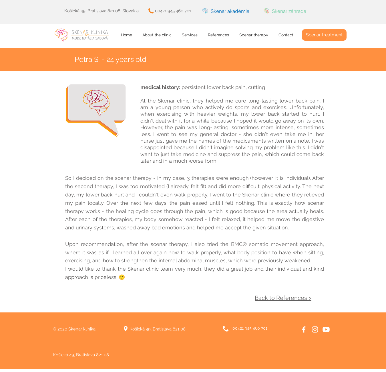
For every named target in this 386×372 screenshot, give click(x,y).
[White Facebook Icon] (304, 329)
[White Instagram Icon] (315, 329)
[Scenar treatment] (324, 35)
